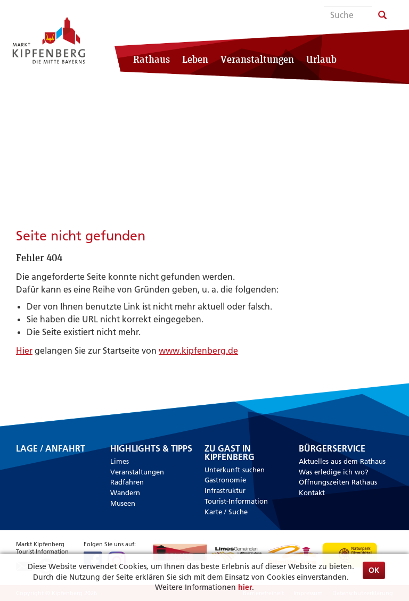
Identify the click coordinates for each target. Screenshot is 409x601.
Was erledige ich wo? (334, 472)
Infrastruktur (225, 490)
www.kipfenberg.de (198, 350)
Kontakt (312, 492)
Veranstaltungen (257, 59)
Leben (195, 59)
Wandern (125, 492)
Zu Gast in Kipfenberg (229, 453)
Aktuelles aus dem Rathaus (342, 461)
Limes (119, 461)
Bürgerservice (332, 449)
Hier (24, 350)
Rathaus (151, 59)
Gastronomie (225, 479)
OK (374, 570)
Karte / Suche (226, 511)
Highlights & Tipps (151, 449)
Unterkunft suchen (234, 469)
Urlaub (321, 59)
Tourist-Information (236, 501)
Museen (122, 503)
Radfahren (127, 482)
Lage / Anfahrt (50, 449)
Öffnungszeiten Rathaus (338, 482)
